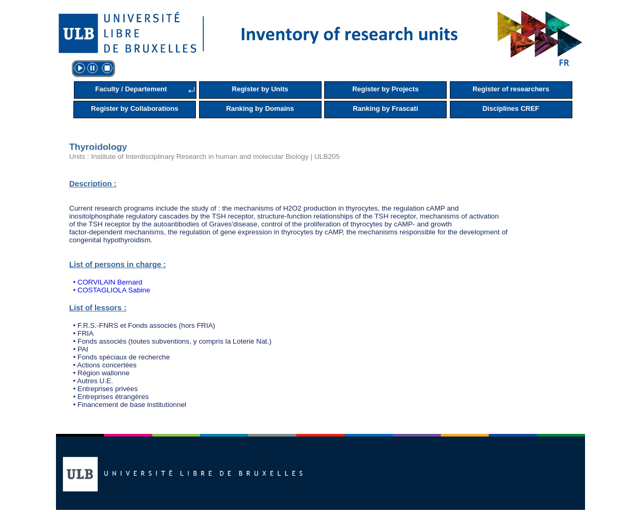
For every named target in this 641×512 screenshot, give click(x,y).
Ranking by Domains (260, 108)
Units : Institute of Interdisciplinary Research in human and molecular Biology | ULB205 (204, 156)
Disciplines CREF (511, 108)
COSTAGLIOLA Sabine (114, 290)
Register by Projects (385, 89)
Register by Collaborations (134, 108)
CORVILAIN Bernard (110, 282)
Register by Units (260, 89)
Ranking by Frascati (385, 108)
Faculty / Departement (131, 89)
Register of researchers (511, 89)
